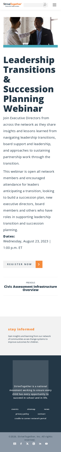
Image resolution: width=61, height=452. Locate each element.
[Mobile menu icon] (54, 5)
